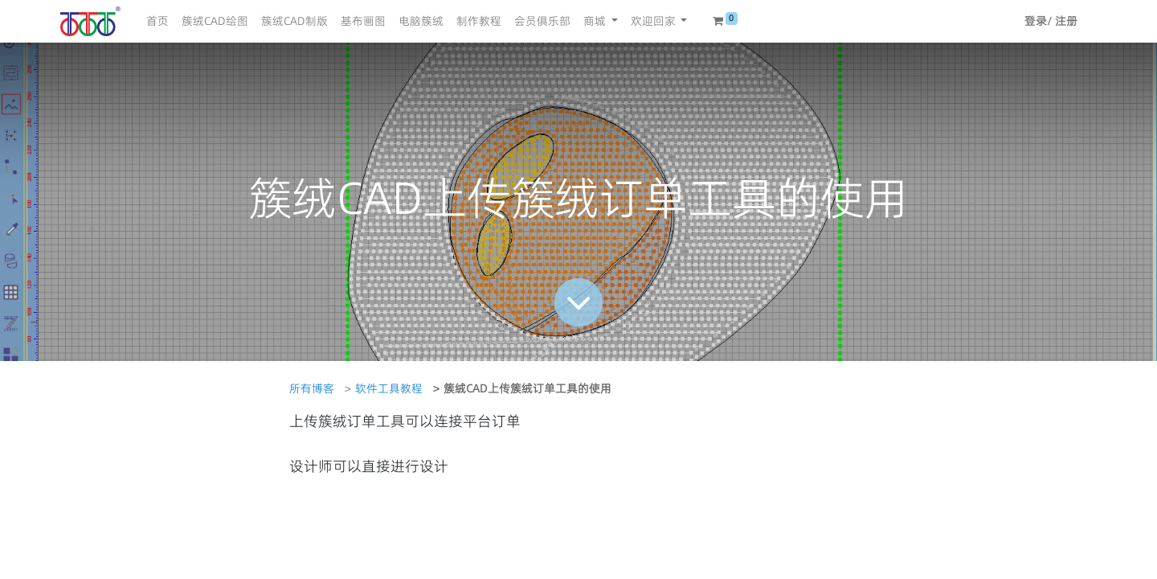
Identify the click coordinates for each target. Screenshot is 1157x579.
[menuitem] (157, 21)
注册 (1066, 21)
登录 (1035, 21)
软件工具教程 (389, 388)
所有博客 (311, 388)
